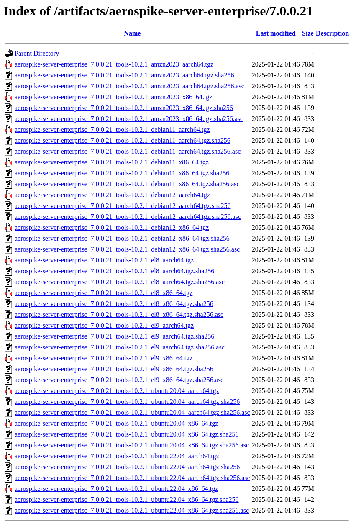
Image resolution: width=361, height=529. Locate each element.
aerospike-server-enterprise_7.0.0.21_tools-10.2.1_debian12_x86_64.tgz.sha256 (122, 238)
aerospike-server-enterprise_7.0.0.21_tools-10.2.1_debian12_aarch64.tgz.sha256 (122, 205)
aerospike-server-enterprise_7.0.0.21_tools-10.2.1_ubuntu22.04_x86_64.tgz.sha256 (127, 499)
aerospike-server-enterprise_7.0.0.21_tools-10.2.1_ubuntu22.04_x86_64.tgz (116, 488)
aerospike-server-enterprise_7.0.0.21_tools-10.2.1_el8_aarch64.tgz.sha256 (114, 271)
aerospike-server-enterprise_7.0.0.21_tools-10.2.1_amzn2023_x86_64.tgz (113, 96)
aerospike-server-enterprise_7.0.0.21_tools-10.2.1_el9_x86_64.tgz (103, 358)
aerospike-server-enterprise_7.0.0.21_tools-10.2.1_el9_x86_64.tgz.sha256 (114, 368)
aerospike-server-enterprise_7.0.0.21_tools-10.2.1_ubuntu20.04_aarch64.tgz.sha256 (127, 401)
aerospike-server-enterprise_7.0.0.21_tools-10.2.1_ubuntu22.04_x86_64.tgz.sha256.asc (132, 510)
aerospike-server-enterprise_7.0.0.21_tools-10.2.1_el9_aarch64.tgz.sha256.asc (120, 347)
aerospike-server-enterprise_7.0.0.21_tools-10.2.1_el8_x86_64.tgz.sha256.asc (119, 314)
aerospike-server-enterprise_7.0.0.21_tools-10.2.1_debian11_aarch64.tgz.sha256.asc (128, 151)
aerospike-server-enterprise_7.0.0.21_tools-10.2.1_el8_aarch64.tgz (104, 260)
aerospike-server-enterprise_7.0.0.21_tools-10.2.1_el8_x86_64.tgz (103, 292)
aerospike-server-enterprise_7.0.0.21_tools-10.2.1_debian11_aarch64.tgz (112, 129)
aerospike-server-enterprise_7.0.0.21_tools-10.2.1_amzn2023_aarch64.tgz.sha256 (124, 75)
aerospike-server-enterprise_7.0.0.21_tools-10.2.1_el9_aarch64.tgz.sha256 (114, 336)
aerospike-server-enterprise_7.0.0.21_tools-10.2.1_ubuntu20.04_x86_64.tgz (116, 423)
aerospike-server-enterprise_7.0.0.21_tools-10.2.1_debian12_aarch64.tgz (112, 194)
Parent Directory (37, 53)
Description (332, 33)
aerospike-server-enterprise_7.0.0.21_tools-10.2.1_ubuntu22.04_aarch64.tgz (117, 456)
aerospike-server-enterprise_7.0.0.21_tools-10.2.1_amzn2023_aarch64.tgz (114, 64)
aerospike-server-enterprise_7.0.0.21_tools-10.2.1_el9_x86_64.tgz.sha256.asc (119, 379)
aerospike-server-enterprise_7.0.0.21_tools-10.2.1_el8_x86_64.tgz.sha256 (114, 303)
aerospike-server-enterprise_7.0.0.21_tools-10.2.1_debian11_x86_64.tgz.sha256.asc (127, 183)
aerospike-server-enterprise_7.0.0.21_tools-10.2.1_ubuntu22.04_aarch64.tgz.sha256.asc (132, 477)
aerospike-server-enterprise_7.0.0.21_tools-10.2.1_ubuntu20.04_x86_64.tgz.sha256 (127, 434)
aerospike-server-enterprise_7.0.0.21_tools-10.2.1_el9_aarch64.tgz (104, 325)
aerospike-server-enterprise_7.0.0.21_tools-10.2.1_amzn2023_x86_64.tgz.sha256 (124, 107)
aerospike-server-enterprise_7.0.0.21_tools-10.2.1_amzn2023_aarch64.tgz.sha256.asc (129, 86)
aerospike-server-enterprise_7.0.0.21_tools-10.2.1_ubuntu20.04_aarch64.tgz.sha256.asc (132, 412)
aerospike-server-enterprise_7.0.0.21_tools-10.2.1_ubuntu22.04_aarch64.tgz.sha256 (127, 466)
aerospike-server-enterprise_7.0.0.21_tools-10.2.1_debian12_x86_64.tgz (112, 227)
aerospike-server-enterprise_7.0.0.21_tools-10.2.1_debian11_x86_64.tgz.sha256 (122, 173)
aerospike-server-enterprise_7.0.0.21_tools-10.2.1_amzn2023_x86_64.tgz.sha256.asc (129, 118)
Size (308, 33)
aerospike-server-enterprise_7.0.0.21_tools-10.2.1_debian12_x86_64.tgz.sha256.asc (127, 249)
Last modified (276, 33)
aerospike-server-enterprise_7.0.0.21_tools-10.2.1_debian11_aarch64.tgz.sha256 (122, 140)
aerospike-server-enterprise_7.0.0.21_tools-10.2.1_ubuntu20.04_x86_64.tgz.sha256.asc (132, 445)
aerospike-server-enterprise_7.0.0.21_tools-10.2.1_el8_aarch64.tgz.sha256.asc (120, 281)
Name (132, 33)
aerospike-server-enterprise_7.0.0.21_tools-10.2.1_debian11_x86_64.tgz (112, 162)
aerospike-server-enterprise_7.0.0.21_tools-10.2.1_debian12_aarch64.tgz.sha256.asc (128, 216)
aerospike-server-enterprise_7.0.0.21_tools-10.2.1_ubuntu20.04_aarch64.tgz (117, 390)
